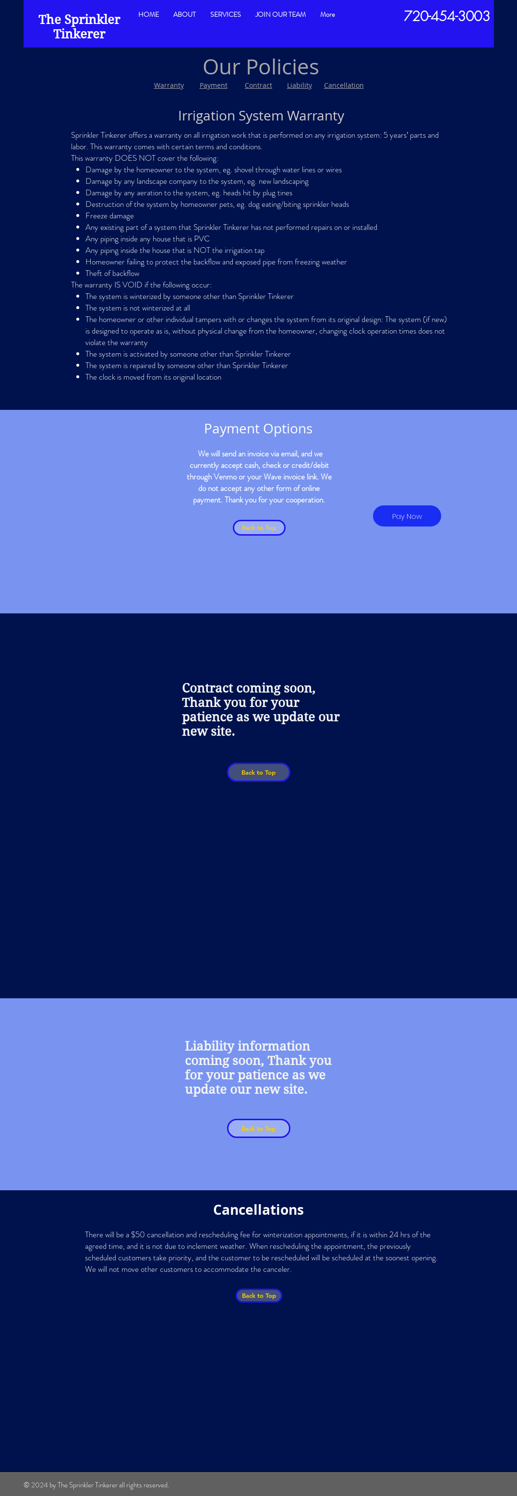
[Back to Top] (259, 528)
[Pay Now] (407, 516)
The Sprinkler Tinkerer (79, 26)
